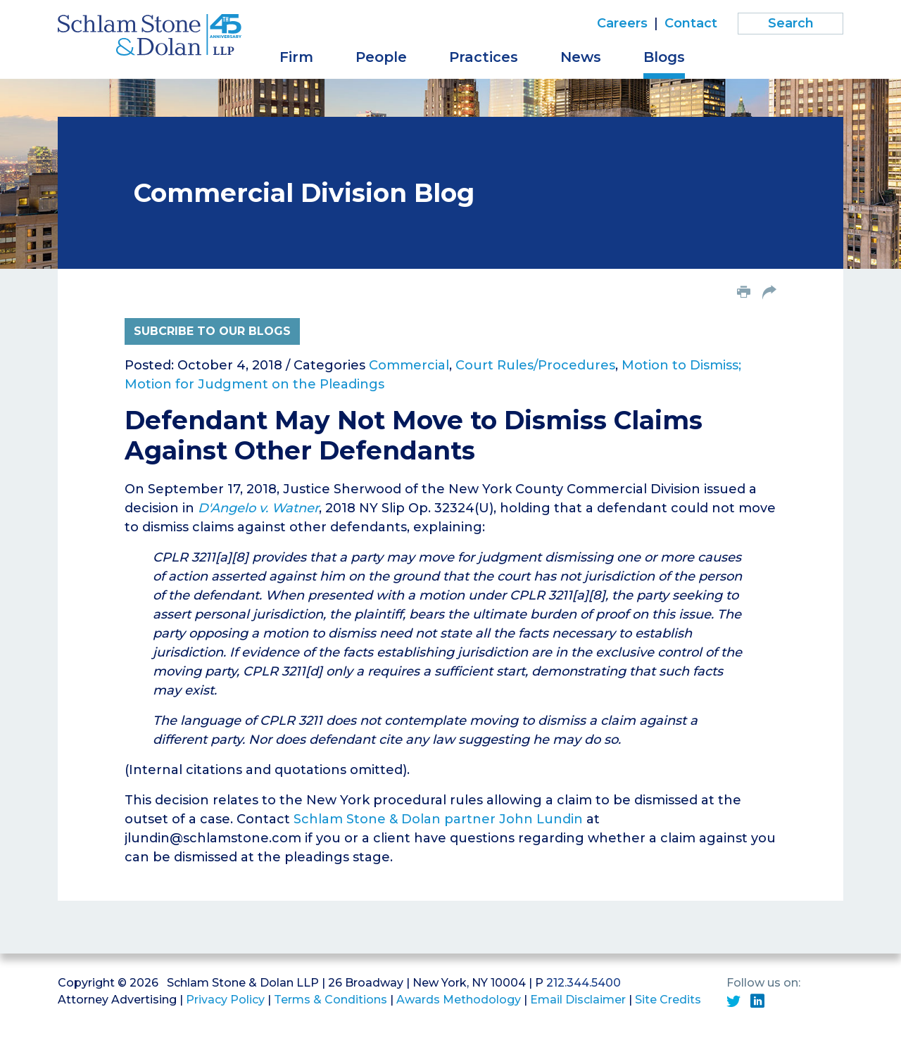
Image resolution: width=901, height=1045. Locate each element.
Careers (622, 23)
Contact (690, 23)
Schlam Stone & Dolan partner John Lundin (438, 819)
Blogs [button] (664, 57)
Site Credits (668, 999)
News (580, 57)
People (381, 57)
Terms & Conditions (330, 999)
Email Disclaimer (578, 999)
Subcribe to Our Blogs (212, 331)
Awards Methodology (458, 999)
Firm (296, 57)
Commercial (409, 365)
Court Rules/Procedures (535, 365)
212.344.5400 (583, 982)
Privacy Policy (225, 999)
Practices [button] (483, 57)
